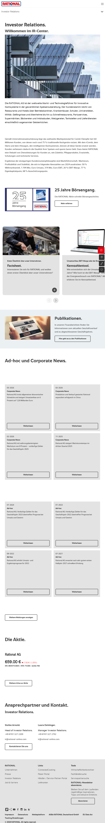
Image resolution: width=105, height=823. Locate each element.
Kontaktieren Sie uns (18, 746)
